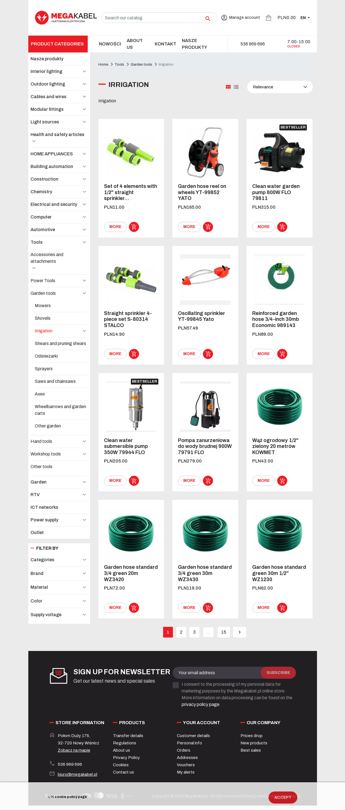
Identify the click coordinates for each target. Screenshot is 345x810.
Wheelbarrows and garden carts (60, 410)
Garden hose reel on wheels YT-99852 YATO (202, 192)
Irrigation (43, 330)
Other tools (41, 466)
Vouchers (186, 765)
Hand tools (41, 441)
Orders (183, 750)
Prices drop (251, 735)
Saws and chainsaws (55, 381)
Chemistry (41, 191)
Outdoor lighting (48, 84)
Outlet (37, 532)
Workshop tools (46, 454)
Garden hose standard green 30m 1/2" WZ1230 (279, 573)
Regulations (124, 743)
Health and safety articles (57, 134)
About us (121, 750)
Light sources (45, 121)
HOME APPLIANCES (52, 153)
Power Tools (43, 280)
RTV (35, 494)
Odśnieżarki (46, 356)
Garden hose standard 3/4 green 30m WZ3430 (205, 573)
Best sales (250, 750)
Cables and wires (48, 96)
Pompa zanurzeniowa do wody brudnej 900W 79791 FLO (205, 446)
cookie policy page (71, 797)
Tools (37, 242)
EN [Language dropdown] (303, 18)
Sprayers (44, 368)
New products (253, 743)
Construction (44, 179)
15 (223, 632)
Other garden (48, 426)
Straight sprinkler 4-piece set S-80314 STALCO (128, 319)
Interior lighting (46, 71)
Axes (40, 394)
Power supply (44, 519)
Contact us (123, 772)
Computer (41, 217)
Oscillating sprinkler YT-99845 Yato (201, 316)
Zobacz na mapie (74, 750)
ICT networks (44, 507)
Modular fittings (47, 109)
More (115, 227)
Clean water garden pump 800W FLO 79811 (276, 192)
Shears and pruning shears (60, 343)
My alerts (186, 772)
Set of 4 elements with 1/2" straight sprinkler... (130, 192)
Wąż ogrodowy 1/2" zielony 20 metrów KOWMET (275, 446)
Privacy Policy (126, 757)
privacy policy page (200, 704)
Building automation (52, 166)
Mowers (43, 305)
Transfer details (128, 735)
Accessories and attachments (47, 258)
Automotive (43, 229)
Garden (39, 482)
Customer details (193, 735)
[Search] (159, 17)
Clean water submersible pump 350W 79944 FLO (126, 446)
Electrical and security (54, 204)
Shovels (42, 318)
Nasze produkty (47, 58)
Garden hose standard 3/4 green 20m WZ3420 (131, 573)
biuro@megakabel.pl (77, 774)
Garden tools (43, 293)
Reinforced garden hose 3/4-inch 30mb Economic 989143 (275, 319)
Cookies (121, 765)
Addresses (187, 757)
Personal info (189, 743)
